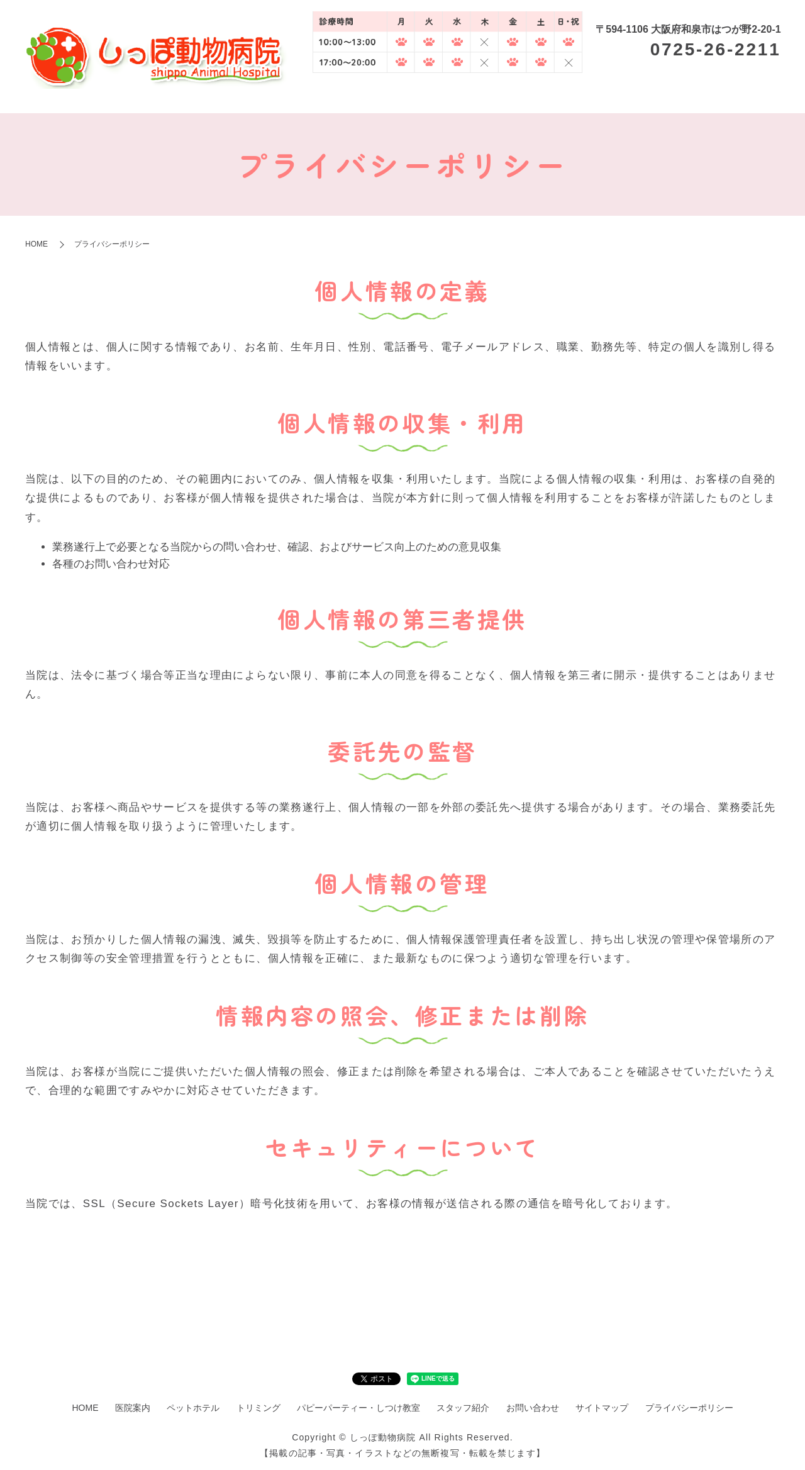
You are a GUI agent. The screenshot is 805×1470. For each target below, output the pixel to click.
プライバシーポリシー (689, 1408)
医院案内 (409, 94)
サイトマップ (601, 1408)
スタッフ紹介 (753, 94)
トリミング (536, 94)
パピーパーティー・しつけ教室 (642, 94)
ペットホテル (470, 94)
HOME (363, 94)
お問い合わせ (532, 1408)
